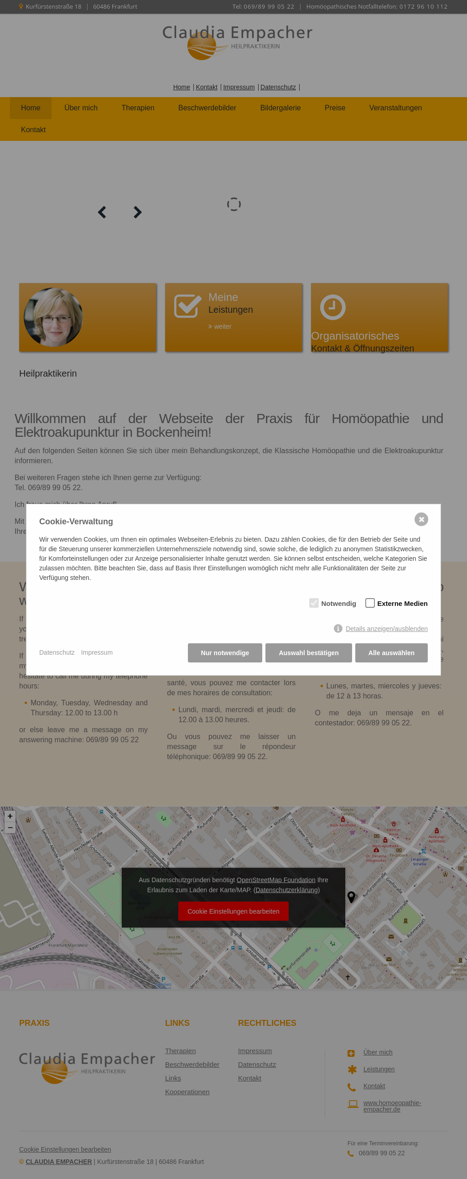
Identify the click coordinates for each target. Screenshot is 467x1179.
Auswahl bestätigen (308, 653)
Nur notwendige (225, 653)
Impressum (97, 652)
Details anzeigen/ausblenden (387, 628)
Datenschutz (57, 652)
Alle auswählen (391, 653)
